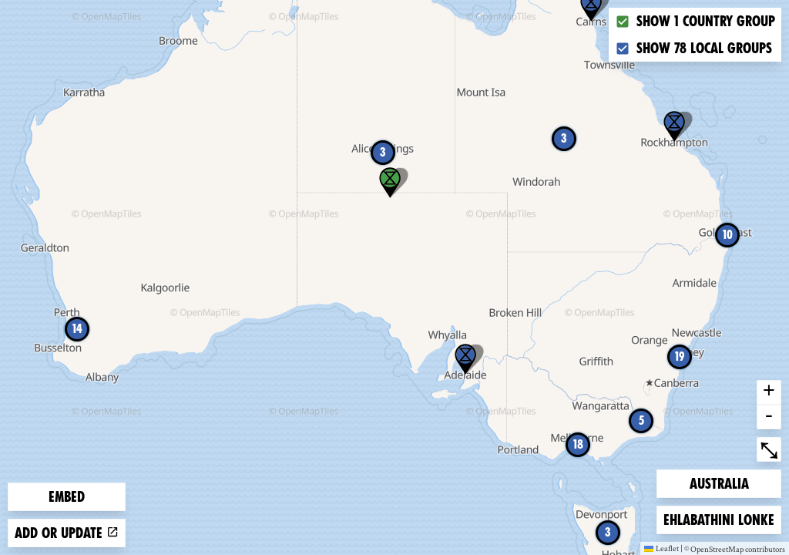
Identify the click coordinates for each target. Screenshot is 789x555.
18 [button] (578, 444)
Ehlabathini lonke (718, 518)
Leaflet (661, 548)
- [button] (769, 417)
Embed (67, 497)
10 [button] (728, 234)
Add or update (67, 533)
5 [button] (641, 420)
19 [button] (679, 356)
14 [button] (77, 328)
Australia (719, 482)
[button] (465, 359)
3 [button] (564, 138)
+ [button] (769, 392)
